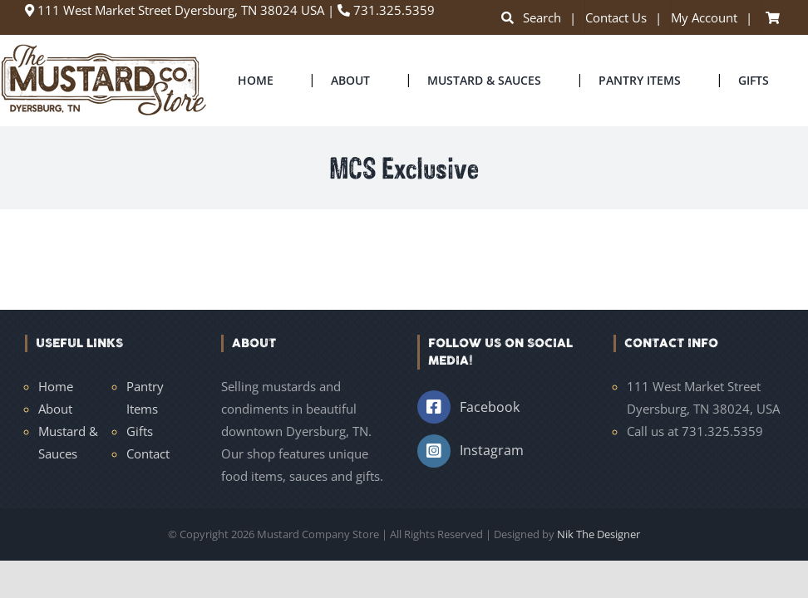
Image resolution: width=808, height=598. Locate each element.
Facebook (490, 407)
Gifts (139, 431)
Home (55, 386)
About (55, 408)
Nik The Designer (598, 534)
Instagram (492, 450)
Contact (148, 453)
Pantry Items (145, 397)
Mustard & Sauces (68, 442)
